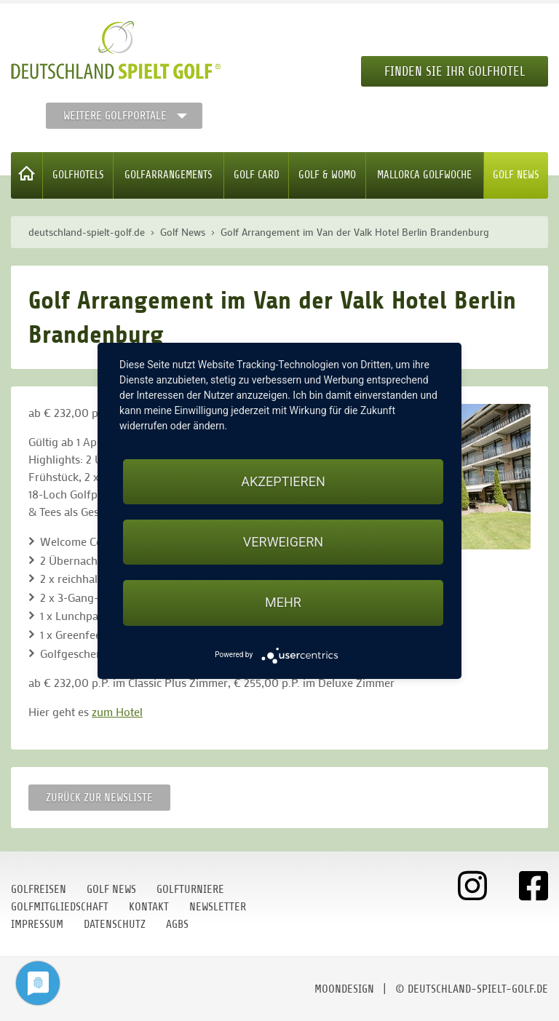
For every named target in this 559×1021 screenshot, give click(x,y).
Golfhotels (78, 175)
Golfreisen (38, 889)
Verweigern (283, 541)
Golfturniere (190, 889)
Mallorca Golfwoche (424, 175)
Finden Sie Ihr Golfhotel (454, 71)
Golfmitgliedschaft (59, 906)
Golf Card (257, 175)
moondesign (344, 989)
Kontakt (149, 906)
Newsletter (217, 906)
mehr (283, 602)
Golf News (516, 175)
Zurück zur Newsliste (99, 797)
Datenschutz (115, 924)
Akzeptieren (283, 481)
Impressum (37, 924)
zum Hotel (117, 711)
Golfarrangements (168, 175)
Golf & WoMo (327, 175)
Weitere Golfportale (115, 115)
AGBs (177, 924)
